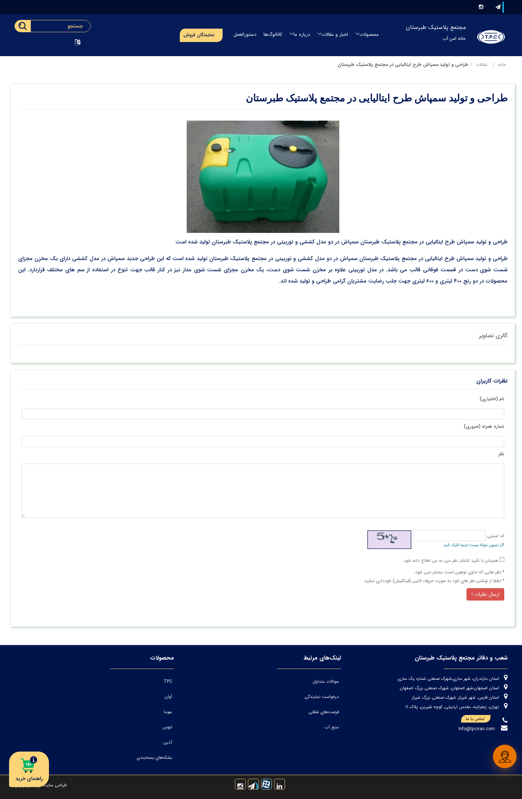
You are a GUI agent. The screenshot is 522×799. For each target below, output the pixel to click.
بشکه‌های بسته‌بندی (154, 757)
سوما (168, 711)
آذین (167, 742)
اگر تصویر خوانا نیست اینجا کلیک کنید (473, 545)
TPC (167, 681)
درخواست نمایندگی (321, 696)
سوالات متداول (325, 681)
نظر (501, 454)
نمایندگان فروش (199, 35)
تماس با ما (478, 719)
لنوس (167, 727)
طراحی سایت (54, 785)
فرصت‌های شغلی (323, 711)
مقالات (482, 64)
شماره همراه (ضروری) (484, 426)
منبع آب (331, 727)
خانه (502, 64)
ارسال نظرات (485, 594)
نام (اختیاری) (492, 399)
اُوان (168, 696)
